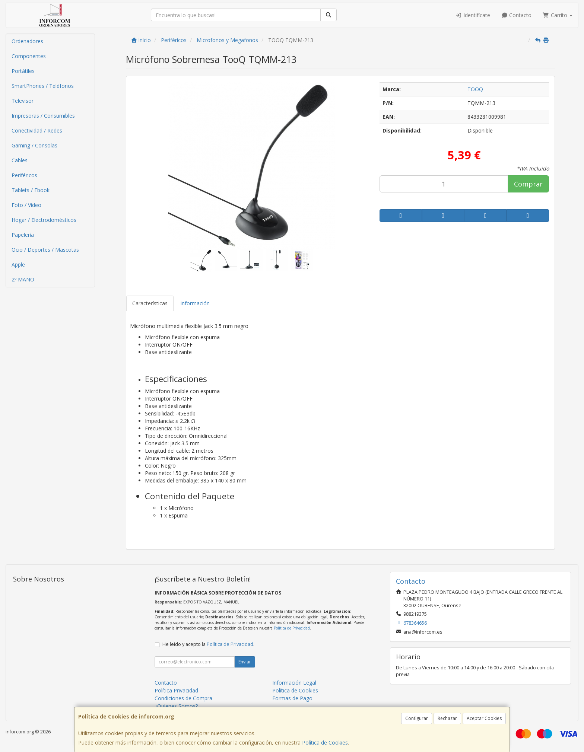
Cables (20, 160)
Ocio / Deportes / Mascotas (45, 249)
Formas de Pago (292, 698)
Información (195, 303)
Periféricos (24, 175)
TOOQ (475, 89)
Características (150, 303)
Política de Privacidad (292, 628)
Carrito (557, 15)
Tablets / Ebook (31, 190)
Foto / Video (26, 204)
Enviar (244, 662)
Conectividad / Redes (37, 130)
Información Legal (294, 682)
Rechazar (447, 718)
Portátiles (23, 70)
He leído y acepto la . (208, 644)
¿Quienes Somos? (176, 706)
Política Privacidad (176, 690)
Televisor (23, 100)
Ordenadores (27, 41)
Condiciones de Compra (183, 698)
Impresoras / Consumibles (43, 115)
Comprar (528, 183)
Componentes (29, 56)
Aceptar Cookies (484, 718)
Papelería (23, 234)
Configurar (416, 718)
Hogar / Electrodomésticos (44, 219)
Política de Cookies (325, 742)
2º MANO (23, 279)
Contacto (516, 15)
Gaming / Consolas (34, 145)
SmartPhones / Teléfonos (43, 85)
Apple (18, 264)
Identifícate (472, 15)
